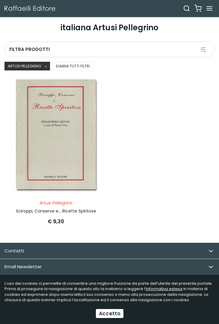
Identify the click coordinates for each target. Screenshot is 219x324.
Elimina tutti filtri (73, 66)
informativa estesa (164, 289)
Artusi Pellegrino (27, 66)
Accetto (109, 313)
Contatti (108, 251)
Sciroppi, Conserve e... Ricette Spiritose (56, 211)
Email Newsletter (108, 267)
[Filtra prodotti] (203, 49)
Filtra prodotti (29, 49)
